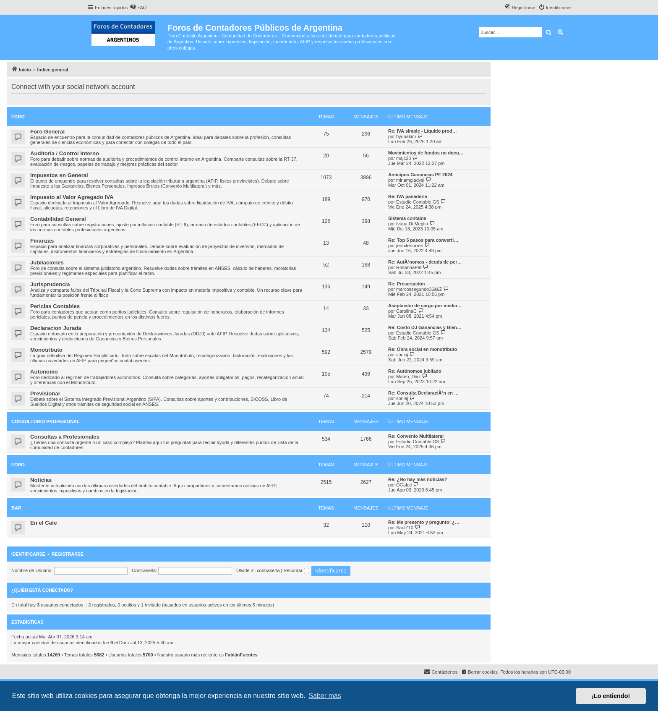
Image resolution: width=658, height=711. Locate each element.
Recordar (296, 570)
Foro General (47, 131)
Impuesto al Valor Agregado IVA (72, 197)
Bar (16, 507)
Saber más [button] (325, 695)
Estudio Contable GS (417, 201)
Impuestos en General (59, 175)
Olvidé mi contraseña (257, 570)
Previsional (45, 393)
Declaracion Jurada (55, 328)
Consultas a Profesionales (64, 437)
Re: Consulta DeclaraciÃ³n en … (423, 392)
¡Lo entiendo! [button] (611, 696)
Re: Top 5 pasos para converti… (423, 240)
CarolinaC (406, 311)
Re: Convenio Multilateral (416, 436)
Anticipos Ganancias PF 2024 (420, 174)
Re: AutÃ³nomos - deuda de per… (425, 261)
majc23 (403, 158)
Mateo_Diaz (408, 376)
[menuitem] (138, 8)
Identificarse (28, 554)
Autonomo (44, 372)
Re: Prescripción (406, 283)
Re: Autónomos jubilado (414, 371)
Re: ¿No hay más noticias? (417, 479)
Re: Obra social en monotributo (422, 349)
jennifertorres (409, 245)
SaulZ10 (404, 527)
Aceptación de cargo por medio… (425, 305)
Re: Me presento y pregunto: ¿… (424, 522)
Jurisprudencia (50, 284)
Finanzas (42, 241)
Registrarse (68, 554)
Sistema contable (407, 218)
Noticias (41, 480)
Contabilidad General (58, 219)
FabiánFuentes (241, 654)
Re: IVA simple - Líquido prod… (422, 130)
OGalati (404, 484)
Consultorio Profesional (45, 421)
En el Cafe (43, 523)
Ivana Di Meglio (412, 223)
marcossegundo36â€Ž (419, 289)
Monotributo (46, 350)
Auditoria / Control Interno (64, 153)
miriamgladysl (410, 180)
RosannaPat (409, 267)
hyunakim (406, 136)
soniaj (402, 354)
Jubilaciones (47, 262)
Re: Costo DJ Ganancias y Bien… (425, 327)
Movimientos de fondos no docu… (426, 152)
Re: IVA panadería (407, 196)
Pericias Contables (55, 306)
